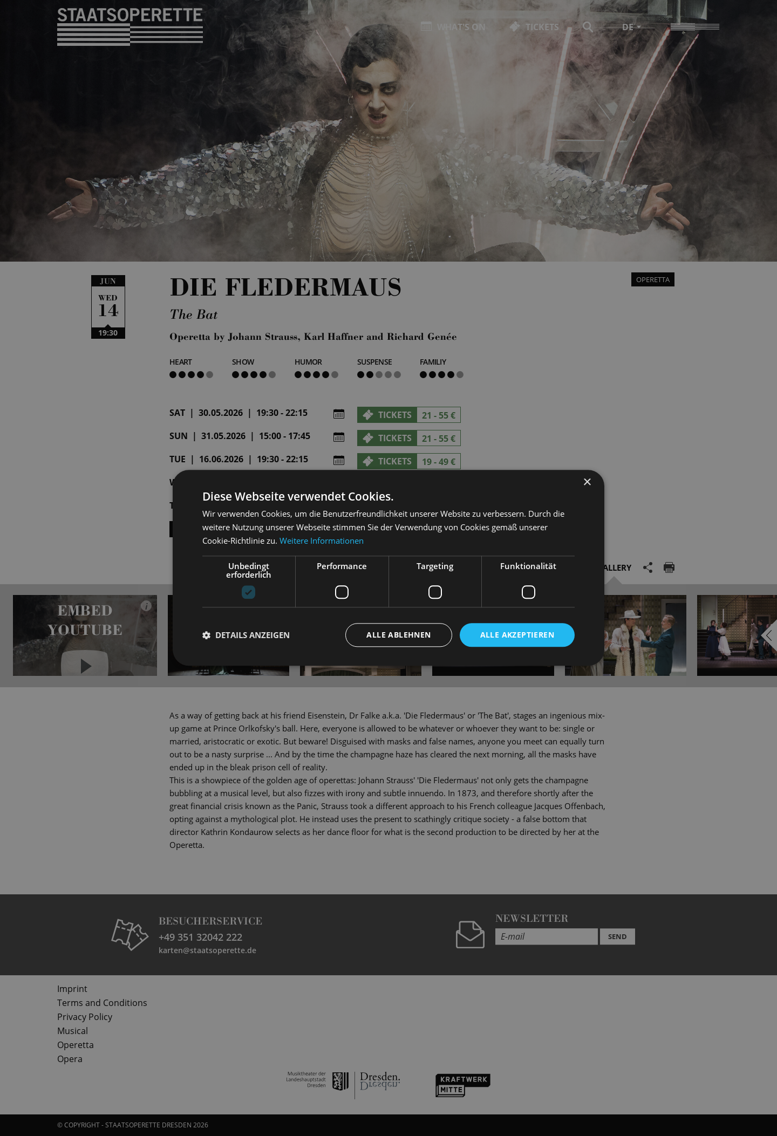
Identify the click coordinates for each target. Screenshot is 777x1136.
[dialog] (388, 568)
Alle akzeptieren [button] (517, 634)
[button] (246, 635)
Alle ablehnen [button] (398, 634)
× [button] (587, 482)
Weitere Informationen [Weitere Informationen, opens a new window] (322, 540)
